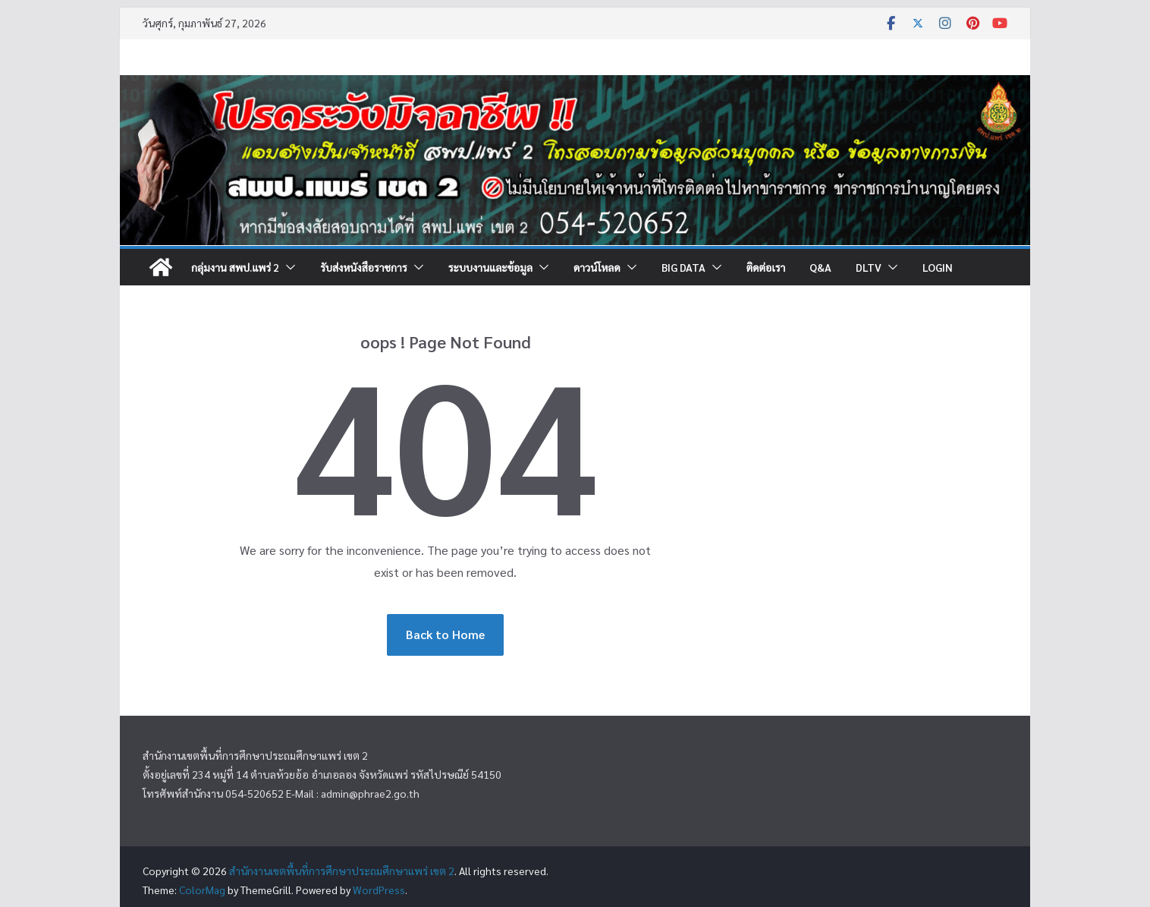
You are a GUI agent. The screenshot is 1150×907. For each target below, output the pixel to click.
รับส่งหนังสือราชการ (363, 267)
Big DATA (683, 267)
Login (937, 267)
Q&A (820, 267)
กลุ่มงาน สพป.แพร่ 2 (235, 267)
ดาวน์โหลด (597, 267)
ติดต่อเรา (765, 267)
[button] (287, 267)
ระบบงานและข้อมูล (490, 267)
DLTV (868, 267)
